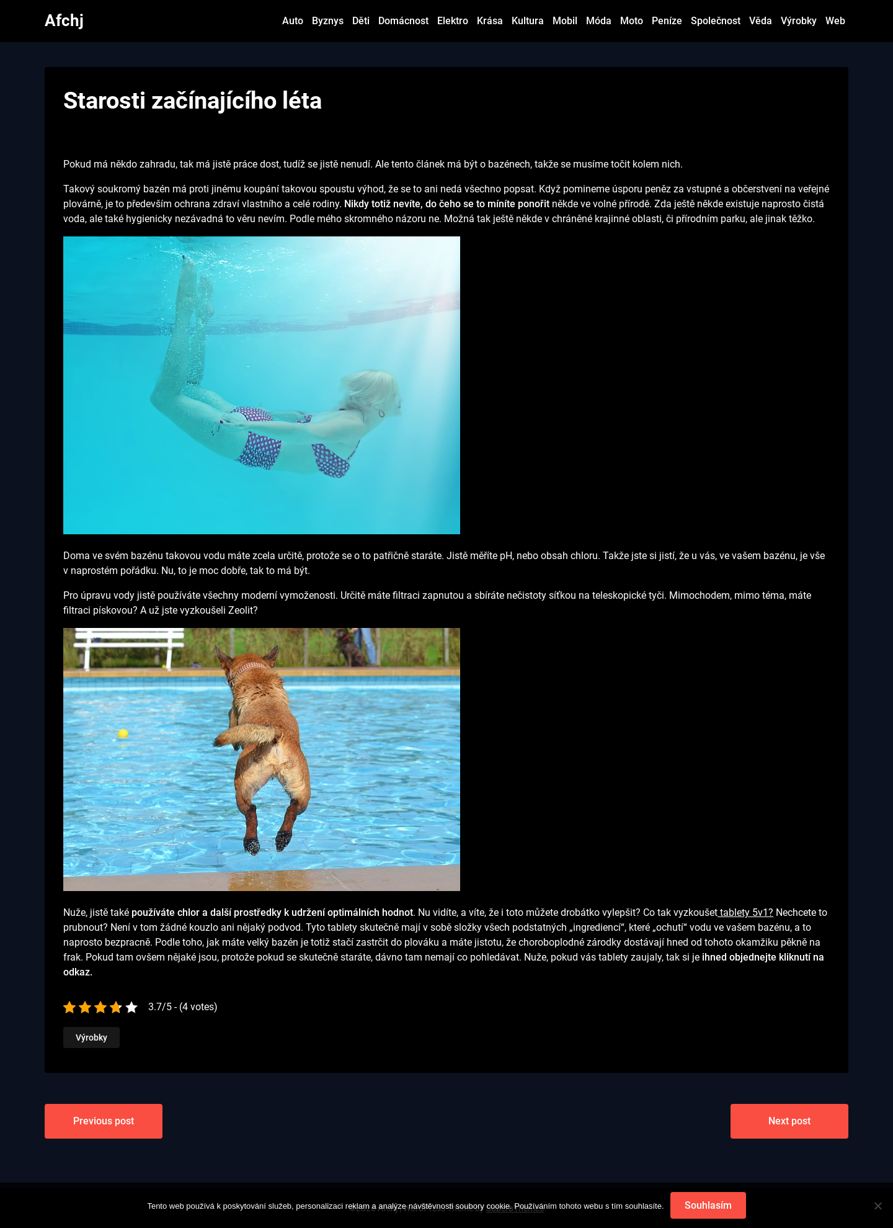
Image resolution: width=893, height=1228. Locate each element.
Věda (760, 21)
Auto (292, 21)
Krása (490, 21)
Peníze (667, 21)
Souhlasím (708, 1205)
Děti (361, 21)
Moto (631, 21)
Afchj (64, 20)
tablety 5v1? (745, 912)
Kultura (528, 21)
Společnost (715, 21)
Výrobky (799, 21)
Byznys (328, 21)
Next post (789, 1121)
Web (835, 21)
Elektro (452, 21)
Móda (598, 21)
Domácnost (403, 21)
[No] (877, 1205)
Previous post (103, 1121)
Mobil (565, 21)
